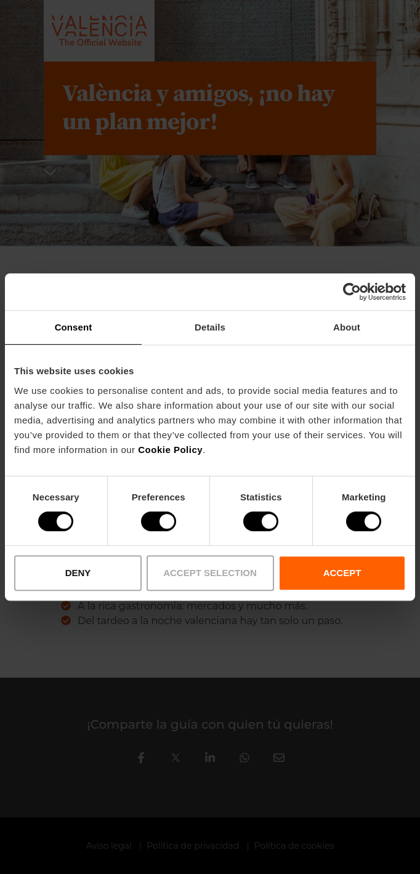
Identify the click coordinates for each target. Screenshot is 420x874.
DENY (78, 572)
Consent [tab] (73, 327)
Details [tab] (210, 327)
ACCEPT (342, 572)
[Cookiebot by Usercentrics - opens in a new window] (352, 292)
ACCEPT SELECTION (210, 572)
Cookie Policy (170, 449)
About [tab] (346, 327)
